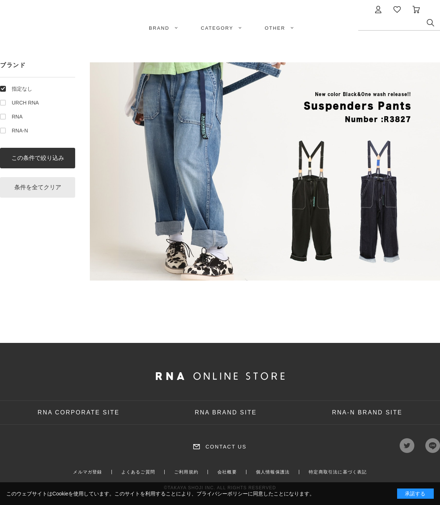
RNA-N (20, 130)
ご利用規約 (186, 472)
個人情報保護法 (273, 472)
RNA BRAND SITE (226, 412)
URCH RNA (25, 102)
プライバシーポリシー (222, 494)
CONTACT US (225, 447)
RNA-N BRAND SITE (367, 412)
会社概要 (227, 472)
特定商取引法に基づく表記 (338, 472)
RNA (17, 116)
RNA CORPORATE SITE (79, 412)
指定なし (22, 88)
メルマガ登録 (87, 472)
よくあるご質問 (138, 472)
